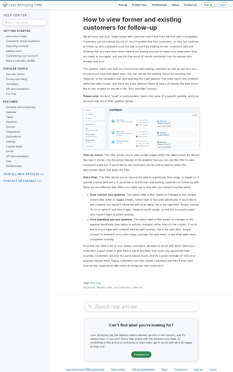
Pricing (123, 5)
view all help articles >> (23, 174)
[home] (22, 5)
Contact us (190, 5)
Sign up (208, 5)
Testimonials (159, 5)
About (175, 5)
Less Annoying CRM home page (85, 369)
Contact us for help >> (22, 180)
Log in (222, 5)
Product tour (139, 5)
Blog (164, 369)
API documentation (143, 369)
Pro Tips (95, 282)
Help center (118, 369)
